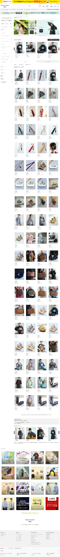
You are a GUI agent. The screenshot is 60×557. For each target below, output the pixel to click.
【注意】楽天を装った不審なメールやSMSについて (30, 510)
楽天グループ (52, 3)
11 (37, 412)
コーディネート (47, 61)
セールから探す (18, 536)
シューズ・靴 (7, 53)
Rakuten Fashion (3, 531)
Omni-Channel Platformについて (36, 541)
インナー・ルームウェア (7, 56)
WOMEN (2, 23)
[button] (20, 50)
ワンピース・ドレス (7, 41)
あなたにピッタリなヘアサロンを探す (6, 550)
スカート (7, 44)
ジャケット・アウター (7, 35)
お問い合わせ (33, 536)
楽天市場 (57, 3)
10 (35, 412)
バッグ (7, 50)
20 (49, 412)
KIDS (10, 23)
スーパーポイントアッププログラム (36, 531)
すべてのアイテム (18, 538)
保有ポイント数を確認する (50, 550)
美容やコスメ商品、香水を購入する (22, 550)
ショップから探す (18, 533)
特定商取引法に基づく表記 (35, 539)
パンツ (7, 38)
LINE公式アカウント (49, 536)
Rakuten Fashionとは (34, 533)
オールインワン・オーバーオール (7, 47)
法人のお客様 (33, 538)
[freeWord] (6, 27)
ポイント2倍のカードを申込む (36, 550)
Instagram (47, 534)
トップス (7, 33)
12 (39, 412)
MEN (6, 23)
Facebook (47, 533)
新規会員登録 (48, 531)
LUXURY (2, 533)
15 (44, 412)
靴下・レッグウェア (7, 59)
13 (41, 412)
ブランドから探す (18, 531)
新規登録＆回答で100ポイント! (44, 3)
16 (46, 412)
